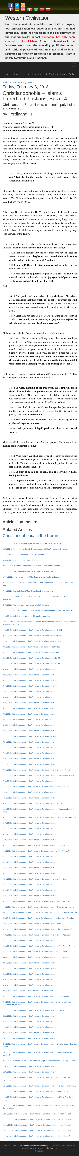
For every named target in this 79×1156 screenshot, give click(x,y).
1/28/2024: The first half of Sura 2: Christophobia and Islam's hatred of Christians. (35, 549)
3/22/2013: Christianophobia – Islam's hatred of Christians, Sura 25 (30, 974)
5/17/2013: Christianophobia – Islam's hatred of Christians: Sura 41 (30, 884)
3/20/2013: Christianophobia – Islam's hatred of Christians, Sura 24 (30, 979)
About (17, 74)
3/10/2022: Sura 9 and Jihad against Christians (21, 560)
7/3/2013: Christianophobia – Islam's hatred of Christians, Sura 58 (29, 792)
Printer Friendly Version (23, 82)
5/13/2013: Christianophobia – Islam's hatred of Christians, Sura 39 (30, 896)
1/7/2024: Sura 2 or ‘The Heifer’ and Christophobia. (23, 554)
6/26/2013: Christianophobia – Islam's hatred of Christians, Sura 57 (30, 798)
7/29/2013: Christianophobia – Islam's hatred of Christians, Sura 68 (30, 736)
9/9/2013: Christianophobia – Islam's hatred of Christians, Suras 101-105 (32, 641)
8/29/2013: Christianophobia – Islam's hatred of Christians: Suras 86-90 (31, 658)
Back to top (39, 1151)
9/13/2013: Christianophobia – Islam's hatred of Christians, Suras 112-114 (32, 630)
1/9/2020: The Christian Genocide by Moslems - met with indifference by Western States (38, 610)
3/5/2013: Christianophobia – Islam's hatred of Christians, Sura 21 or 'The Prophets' (36, 996)
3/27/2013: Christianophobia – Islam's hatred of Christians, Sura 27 (30, 963)
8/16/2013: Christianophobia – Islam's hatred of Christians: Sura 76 (30, 691)
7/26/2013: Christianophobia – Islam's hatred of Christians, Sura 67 (30, 742)
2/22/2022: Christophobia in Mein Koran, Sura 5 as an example (28, 571)
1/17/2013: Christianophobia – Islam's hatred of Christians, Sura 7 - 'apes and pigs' (36, 1091)
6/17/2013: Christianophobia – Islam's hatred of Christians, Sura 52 (30, 823)
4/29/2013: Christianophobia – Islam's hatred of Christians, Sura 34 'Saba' (32, 924)
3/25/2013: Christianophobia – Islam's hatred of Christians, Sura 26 (30, 968)
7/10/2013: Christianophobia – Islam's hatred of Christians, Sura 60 (30, 781)
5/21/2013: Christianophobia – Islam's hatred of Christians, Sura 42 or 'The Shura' (35, 879)
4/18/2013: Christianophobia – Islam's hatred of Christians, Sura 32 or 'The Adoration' (37, 935)
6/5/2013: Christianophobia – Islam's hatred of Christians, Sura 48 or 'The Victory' (35, 845)
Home (7, 74)
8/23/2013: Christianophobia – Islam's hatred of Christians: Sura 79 (30, 675)
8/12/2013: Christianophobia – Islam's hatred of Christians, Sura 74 (30, 703)
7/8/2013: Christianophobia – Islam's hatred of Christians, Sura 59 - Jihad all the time (37, 786)
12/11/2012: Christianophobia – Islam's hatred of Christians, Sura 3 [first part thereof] (37, 1130)
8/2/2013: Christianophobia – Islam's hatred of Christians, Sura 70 (29, 725)
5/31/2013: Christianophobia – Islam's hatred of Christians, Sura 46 (30, 856)
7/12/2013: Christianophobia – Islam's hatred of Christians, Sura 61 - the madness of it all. (39, 775)
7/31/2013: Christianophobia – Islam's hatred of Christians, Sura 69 (30, 731)
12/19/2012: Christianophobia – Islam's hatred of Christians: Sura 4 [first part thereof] (37, 1119)
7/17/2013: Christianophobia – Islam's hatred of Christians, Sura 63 (30, 764)
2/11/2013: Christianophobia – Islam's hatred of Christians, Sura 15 (30, 1033)
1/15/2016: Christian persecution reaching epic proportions (26, 616)
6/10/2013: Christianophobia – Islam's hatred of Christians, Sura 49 (30, 840)
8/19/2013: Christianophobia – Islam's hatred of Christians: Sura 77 (30, 686)
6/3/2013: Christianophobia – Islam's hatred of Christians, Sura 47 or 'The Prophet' (36, 851)
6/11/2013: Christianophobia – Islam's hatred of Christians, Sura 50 (30, 834)
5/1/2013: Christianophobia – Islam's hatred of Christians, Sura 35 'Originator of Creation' (38, 918)
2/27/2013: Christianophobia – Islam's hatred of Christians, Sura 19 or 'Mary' (33, 1010)
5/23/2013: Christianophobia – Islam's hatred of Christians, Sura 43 (30, 873)
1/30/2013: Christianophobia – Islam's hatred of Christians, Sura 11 (30, 1066)
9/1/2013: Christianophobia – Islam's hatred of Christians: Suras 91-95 (31, 652)
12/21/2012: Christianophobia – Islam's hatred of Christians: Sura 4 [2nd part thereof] (37, 1114)
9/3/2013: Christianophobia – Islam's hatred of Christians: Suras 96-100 (31, 647)
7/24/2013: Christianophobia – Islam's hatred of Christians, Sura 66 (30, 747)
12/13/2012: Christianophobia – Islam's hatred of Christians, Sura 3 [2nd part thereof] (37, 1125)
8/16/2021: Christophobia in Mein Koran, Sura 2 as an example (28, 591)
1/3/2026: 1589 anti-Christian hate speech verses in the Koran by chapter (32, 543)
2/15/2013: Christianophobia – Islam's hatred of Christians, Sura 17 (30, 1021)
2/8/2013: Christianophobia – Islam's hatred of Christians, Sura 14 (29, 1038)
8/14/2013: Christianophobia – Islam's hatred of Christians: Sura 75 (30, 697)
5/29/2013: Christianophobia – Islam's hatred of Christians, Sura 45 (30, 862)
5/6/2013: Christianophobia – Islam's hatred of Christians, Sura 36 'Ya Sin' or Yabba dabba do (40, 912)
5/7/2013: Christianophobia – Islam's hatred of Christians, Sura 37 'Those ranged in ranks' (38, 907)
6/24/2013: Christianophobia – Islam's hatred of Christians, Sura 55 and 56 (32, 803)
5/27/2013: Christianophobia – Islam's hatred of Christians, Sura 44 (30, 868)
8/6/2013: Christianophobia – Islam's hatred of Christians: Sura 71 (29, 719)
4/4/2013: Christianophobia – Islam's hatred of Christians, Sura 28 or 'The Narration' (36, 957)
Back (5, 82)
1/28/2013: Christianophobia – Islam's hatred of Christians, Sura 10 (30, 1072)
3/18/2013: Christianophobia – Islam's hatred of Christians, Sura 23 (30, 985)
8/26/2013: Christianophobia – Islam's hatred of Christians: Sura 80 (30, 669)
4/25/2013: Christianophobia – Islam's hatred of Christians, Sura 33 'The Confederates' (37, 929)
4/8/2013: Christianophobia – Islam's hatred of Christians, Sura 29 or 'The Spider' (35, 951)
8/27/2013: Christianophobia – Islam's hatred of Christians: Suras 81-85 (31, 663)
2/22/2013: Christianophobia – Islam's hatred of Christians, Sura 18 (30, 1016)
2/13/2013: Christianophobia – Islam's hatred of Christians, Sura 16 (30, 1027)
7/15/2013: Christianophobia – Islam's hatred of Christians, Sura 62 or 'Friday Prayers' (37, 770)
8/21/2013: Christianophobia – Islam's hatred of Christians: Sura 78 (30, 680)
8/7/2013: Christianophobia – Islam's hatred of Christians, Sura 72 (29, 714)
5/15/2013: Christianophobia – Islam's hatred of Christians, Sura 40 (30, 890)
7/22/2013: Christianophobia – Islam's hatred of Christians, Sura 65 (30, 753)
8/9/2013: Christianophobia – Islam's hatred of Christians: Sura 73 (29, 708)
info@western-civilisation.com (63, 1145)
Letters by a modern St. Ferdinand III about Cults (49, 74)
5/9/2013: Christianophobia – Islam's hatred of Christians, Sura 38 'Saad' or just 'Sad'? (37, 901)
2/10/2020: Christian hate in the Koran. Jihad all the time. (26, 605)
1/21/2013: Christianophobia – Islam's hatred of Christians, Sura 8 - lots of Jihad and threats (39, 1086)
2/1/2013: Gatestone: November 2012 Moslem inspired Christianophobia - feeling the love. (39, 1061)
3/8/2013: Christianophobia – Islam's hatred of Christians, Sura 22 (29, 991)
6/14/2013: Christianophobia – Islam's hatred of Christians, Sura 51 (30, 828)
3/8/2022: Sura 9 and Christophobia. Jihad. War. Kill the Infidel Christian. (32, 566)
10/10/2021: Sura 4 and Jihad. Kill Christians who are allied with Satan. (31, 577)
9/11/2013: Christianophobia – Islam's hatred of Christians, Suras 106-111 (32, 635)
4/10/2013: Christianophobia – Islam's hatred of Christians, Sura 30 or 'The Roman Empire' (39, 946)
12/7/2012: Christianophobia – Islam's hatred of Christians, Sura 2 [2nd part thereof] (36, 1136)
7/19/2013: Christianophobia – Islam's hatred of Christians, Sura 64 (30, 759)
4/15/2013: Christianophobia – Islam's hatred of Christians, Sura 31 (30, 940)
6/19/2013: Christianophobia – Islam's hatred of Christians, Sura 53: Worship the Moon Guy (39, 817)
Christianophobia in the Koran (30, 535)
